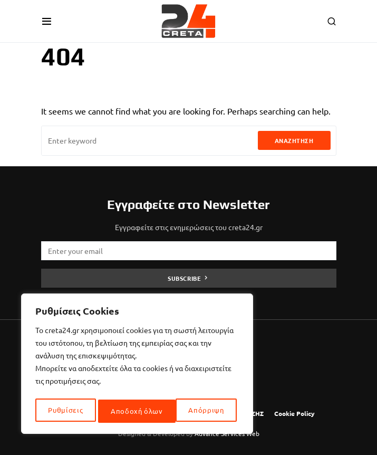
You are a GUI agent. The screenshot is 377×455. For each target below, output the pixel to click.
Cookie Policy (294, 413)
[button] (46, 21)
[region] (137, 366)
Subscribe (184, 278)
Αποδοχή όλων (200, 411)
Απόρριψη (128, 411)
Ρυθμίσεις (65, 411)
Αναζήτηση (294, 140)
